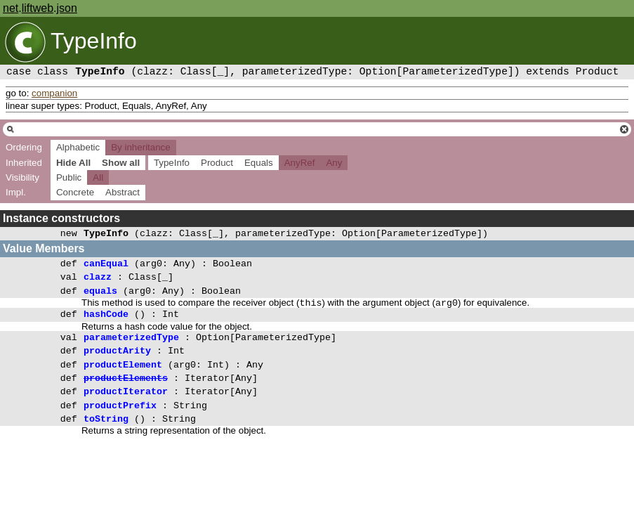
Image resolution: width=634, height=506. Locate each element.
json (67, 8)
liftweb (37, 8)
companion (54, 93)
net (10, 8)
